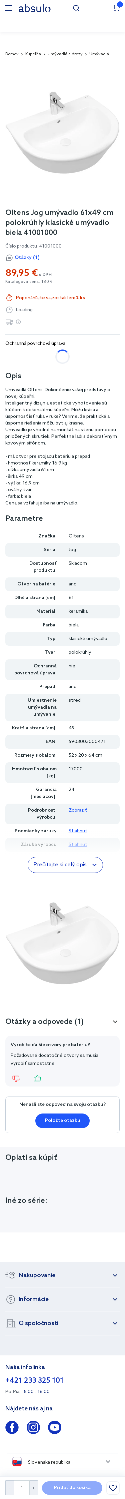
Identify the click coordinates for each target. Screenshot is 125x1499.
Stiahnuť (78, 831)
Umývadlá (99, 54)
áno (41, 357)
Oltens (76, 536)
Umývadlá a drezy (65, 54)
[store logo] (35, 8)
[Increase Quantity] (34, 1487)
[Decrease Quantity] (9, 1487)
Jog (72, 550)
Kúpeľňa (33, 54)
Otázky (27, 258)
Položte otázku (62, 1121)
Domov (12, 54)
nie (15, 357)
